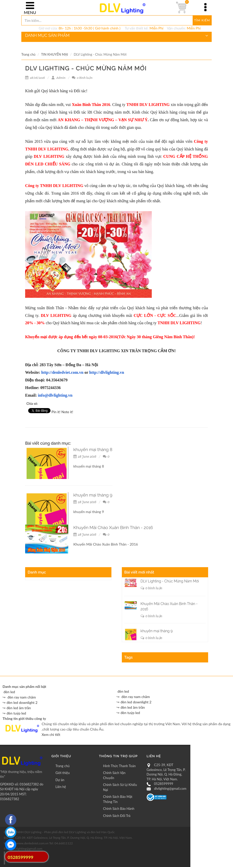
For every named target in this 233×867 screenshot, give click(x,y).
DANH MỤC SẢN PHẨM (116, 35)
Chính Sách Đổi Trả (116, 816)
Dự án (60, 780)
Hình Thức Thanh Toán (119, 766)
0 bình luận (151, 588)
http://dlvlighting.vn (106, 372)
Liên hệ (61, 787)
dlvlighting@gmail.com (170, 788)
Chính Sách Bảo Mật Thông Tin (117, 799)
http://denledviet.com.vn (62, 372)
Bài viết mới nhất (139, 572)
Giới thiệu (63, 773)
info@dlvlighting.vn (55, 395)
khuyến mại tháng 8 (92, 449)
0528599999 (163, 784)
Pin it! (56, 412)
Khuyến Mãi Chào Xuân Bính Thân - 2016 (113, 527)
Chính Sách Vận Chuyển (114, 775)
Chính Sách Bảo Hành (118, 809)
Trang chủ (28, 54)
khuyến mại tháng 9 (92, 495)
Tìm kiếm (202, 20)
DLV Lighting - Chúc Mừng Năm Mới (170, 581)
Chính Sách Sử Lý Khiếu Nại (120, 787)
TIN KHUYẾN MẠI (54, 54)
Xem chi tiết (51, 734)
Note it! (67, 412)
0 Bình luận (82, 78)
